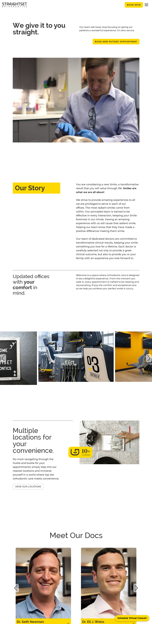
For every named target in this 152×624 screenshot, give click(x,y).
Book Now (134, 5)
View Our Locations (28, 486)
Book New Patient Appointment (116, 41)
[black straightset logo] (14, 5)
